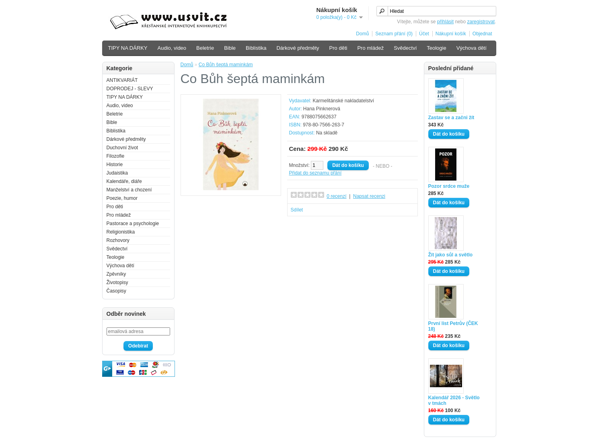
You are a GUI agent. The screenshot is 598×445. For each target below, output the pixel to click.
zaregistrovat (481, 21)
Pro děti (338, 48)
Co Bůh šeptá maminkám (226, 64)
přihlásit (445, 21)
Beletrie (205, 48)
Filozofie (116, 156)
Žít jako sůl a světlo (450, 255)
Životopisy (117, 282)
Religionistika (121, 232)
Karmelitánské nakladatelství (343, 101)
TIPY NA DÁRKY (128, 48)
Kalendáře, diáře (124, 181)
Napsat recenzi (369, 196)
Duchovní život (122, 147)
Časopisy (116, 291)
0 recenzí (336, 196)
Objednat (482, 34)
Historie (115, 164)
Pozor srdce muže (449, 186)
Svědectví (405, 48)
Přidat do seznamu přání (315, 173)
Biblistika (256, 48)
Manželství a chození (129, 190)
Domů (362, 34)
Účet (424, 34)
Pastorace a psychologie (133, 223)
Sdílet (297, 210)
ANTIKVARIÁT (122, 80)
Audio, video (172, 48)
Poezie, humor (122, 198)
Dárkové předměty (297, 48)
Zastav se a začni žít (451, 117)
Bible (230, 48)
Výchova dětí (471, 48)
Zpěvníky (116, 274)
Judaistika (117, 173)
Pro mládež (370, 48)
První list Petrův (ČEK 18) (453, 326)
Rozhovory (118, 240)
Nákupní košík (451, 34)
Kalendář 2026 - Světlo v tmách (454, 400)
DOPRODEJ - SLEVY (130, 88)
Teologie (436, 48)
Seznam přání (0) (394, 34)
